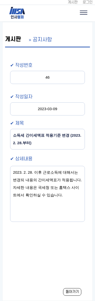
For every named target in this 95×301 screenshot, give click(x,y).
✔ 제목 (17, 123)
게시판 (73, 2)
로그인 (87, 2)
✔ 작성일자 (21, 97)
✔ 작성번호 (21, 65)
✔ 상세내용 (21, 159)
